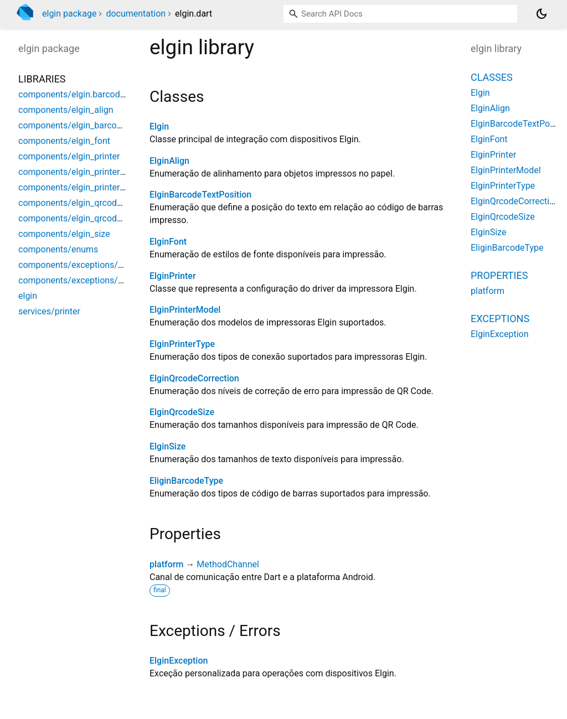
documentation (136, 13)
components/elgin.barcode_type (82, 94)
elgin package (69, 13)
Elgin (159, 126)
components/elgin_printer (69, 156)
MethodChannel (228, 564)
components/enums (58, 249)
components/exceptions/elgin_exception (98, 280)
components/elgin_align (66, 110)
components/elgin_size (64, 234)
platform (166, 564)
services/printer (49, 311)
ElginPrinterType (182, 344)
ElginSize (167, 446)
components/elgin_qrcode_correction (92, 203)
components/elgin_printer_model (83, 172)
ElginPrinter (173, 276)
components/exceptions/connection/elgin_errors (115, 265)
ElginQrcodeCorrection (194, 378)
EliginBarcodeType (186, 480)
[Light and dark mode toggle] (541, 14)
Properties (499, 275)
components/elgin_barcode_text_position (99, 125)
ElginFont (168, 241)
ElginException (179, 660)
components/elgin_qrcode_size (79, 218)
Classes (492, 77)
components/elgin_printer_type (79, 187)
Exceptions (500, 318)
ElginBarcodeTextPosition (200, 194)
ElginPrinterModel (185, 309)
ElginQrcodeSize (182, 412)
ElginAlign (169, 161)
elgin (27, 296)
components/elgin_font (64, 141)
